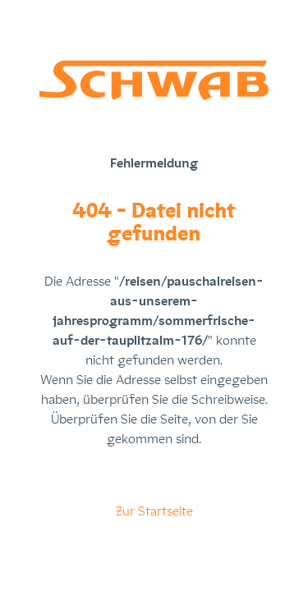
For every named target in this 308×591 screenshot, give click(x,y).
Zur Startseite (154, 511)
